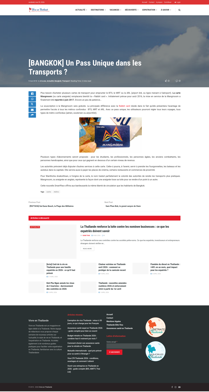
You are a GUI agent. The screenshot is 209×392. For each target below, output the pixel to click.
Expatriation (148, 10)
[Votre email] (124, 346)
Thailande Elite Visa (114, 325)
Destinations (97, 10)
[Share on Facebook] (32, 94)
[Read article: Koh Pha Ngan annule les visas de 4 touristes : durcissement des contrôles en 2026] (37, 288)
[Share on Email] (32, 113)
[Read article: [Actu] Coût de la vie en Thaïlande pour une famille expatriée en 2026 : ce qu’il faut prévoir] (37, 269)
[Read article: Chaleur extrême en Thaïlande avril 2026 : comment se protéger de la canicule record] (89, 269)
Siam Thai (86, 236)
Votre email (111, 342)
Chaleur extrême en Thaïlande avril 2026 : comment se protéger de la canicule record (112, 268)
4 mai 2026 (96, 236)
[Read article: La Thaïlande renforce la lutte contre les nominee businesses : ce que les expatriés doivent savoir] (53, 242)
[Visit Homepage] (39, 10)
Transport (66, 81)
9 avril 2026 (104, 274)
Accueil (144, 2)
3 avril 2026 (155, 274)
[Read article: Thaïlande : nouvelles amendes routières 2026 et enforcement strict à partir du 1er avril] (89, 288)
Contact (151, 2)
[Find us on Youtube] (179, 387)
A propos (159, 2)
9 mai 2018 (33, 81)
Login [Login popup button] (177, 2)
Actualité (80, 10)
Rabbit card (124, 106)
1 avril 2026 (104, 293)
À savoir (165, 10)
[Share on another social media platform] (32, 120)
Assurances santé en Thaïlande (119, 329)
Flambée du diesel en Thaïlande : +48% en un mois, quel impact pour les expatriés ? (165, 268)
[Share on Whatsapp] (32, 101)
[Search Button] (179, 10)
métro (56, 192)
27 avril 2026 (52, 277)
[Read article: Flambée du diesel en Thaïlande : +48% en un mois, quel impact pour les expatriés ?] (140, 269)
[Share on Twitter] (32, 107)
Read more (88, 249)
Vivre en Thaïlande (45, 388)
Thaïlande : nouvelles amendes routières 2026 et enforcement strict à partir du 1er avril (112, 286)
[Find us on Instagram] (175, 387)
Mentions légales (113, 322)
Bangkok (58, 81)
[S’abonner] (114, 352)
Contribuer (167, 2)
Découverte (131, 10)
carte (49, 192)
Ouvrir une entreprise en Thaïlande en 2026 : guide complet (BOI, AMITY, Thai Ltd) (84, 369)
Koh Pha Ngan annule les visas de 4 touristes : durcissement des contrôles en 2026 (60, 286)
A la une (43, 81)
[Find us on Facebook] (172, 387)
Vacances (114, 10)
